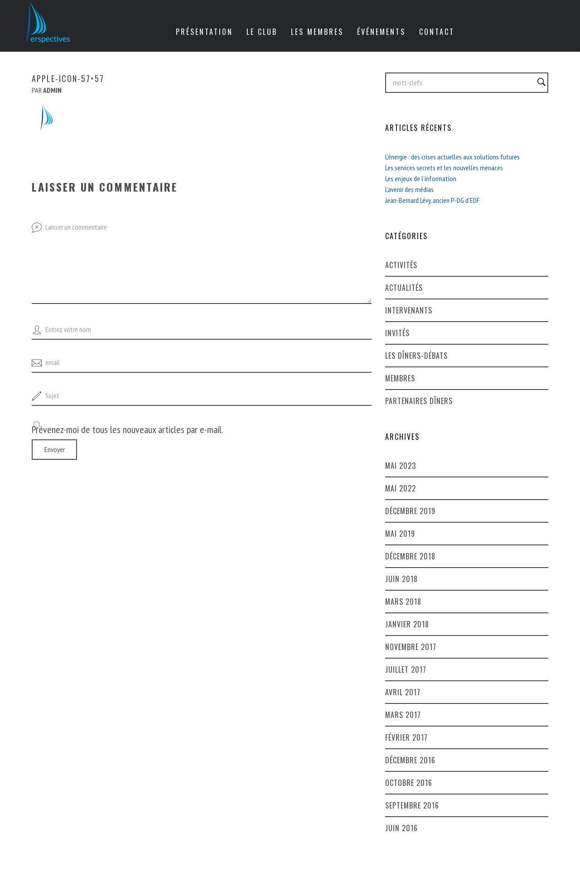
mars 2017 (403, 714)
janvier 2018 (407, 624)
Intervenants (408, 310)
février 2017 (406, 737)
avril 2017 (402, 692)
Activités (401, 265)
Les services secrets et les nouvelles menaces (444, 167)
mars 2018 (403, 601)
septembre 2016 (412, 805)
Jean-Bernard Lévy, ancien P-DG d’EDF (432, 200)
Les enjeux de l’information (420, 178)
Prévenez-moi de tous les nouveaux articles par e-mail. (127, 429)
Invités (397, 332)
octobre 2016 (408, 782)
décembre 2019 (410, 510)
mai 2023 (400, 465)
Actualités (404, 287)
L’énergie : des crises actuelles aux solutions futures (452, 156)
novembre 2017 (410, 646)
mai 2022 (400, 488)
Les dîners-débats (416, 355)
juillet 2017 (405, 669)
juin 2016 (401, 828)
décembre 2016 (410, 760)
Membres (400, 378)
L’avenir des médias (409, 189)
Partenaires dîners (419, 400)
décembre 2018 (410, 556)
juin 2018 (401, 578)
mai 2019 (400, 533)
